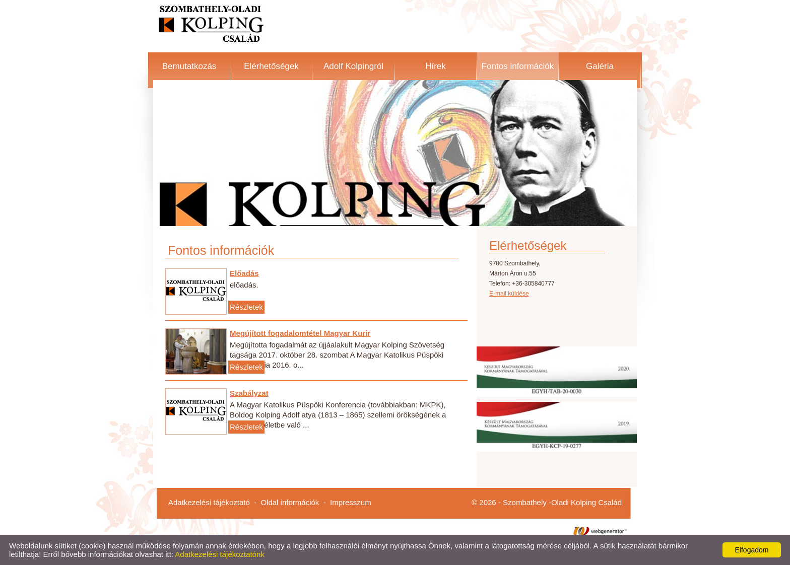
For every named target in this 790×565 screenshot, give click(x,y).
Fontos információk (518, 66)
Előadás (244, 273)
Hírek (435, 66)
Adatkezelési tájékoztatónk (220, 554)
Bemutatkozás (189, 66)
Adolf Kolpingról (353, 66)
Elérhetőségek (271, 66)
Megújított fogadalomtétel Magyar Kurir (300, 333)
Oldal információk (289, 502)
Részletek (246, 307)
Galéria (600, 66)
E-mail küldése (509, 293)
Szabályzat (249, 393)
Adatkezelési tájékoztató (209, 502)
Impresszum (350, 502)
